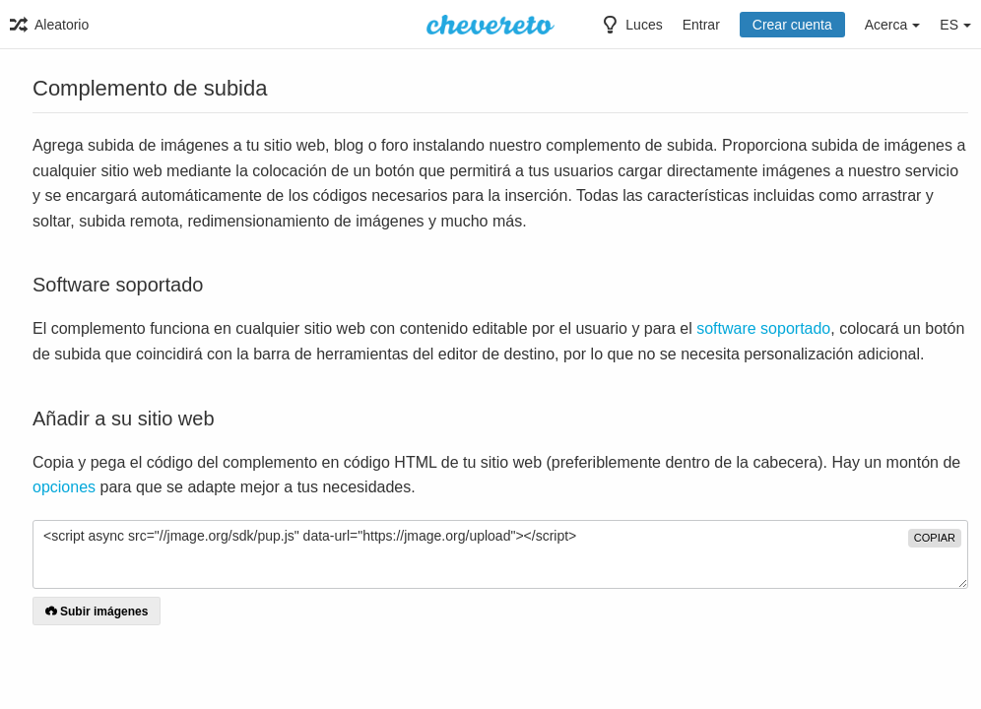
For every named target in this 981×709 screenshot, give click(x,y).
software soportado (763, 328)
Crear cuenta (792, 24)
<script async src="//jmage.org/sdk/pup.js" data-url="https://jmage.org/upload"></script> (500, 554)
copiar (934, 538)
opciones (64, 487)
